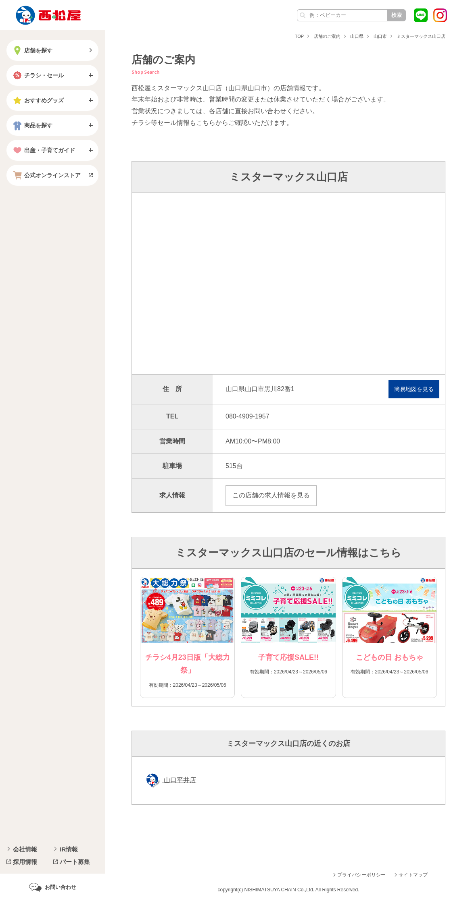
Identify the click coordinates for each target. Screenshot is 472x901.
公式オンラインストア (46, 175)
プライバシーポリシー (361, 875)
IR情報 (69, 849)
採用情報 (25, 861)
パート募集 (75, 861)
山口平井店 (179, 780)
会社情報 (25, 849)
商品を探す (31, 125)
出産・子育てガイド (43, 150)
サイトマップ (413, 875)
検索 (396, 15)
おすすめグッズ (37, 100)
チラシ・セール (37, 75)
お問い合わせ (60, 887)
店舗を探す (31, 50)
